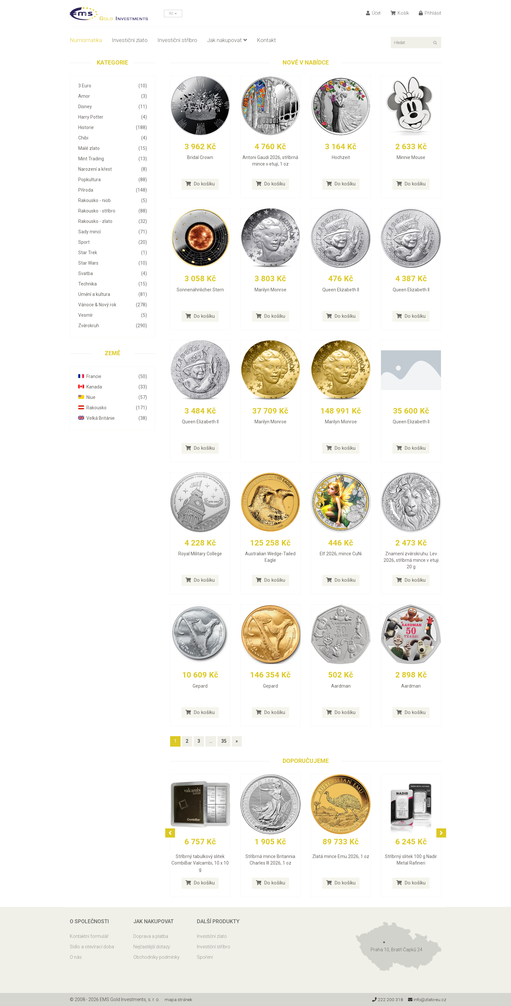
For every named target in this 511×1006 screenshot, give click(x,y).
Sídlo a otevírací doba (92, 946)
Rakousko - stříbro (112, 211)
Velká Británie (112, 418)
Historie (112, 127)
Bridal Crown (200, 157)
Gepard (200, 686)
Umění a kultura (112, 294)
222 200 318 (385, 999)
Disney (112, 106)
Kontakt (266, 40)
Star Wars (112, 263)
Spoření (205, 957)
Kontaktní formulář (89, 936)
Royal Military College (200, 553)
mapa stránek (179, 999)
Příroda (112, 190)
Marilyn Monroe (270, 289)
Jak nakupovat (227, 40)
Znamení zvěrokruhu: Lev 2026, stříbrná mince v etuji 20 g (411, 560)
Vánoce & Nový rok (112, 304)
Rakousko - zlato (112, 221)
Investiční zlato (130, 40)
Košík (399, 13)
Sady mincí (112, 231)
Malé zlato (112, 148)
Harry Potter (112, 117)
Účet (373, 13)
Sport (112, 242)
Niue (112, 397)
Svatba (112, 273)
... (210, 741)
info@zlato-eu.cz (426, 999)
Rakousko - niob (112, 200)
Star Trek (112, 252)
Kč (173, 13)
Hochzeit (341, 157)
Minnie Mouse (411, 157)
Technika (112, 284)
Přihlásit (430, 13)
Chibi (112, 138)
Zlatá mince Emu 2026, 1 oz (340, 856)
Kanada (112, 387)
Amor (112, 96)
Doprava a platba (150, 936)
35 (223, 741)
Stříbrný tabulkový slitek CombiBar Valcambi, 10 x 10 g (200, 863)
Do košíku (200, 184)
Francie (112, 376)
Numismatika (86, 40)
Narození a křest (112, 169)
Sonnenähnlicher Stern (200, 289)
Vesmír (112, 315)
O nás (76, 957)
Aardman (341, 686)
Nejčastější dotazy (151, 946)
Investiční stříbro (177, 40)
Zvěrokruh (112, 325)
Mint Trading (112, 158)
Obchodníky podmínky (156, 957)
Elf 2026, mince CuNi (341, 553)
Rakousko (112, 407)
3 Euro (112, 85)
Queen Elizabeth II (340, 289)
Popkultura (112, 179)
